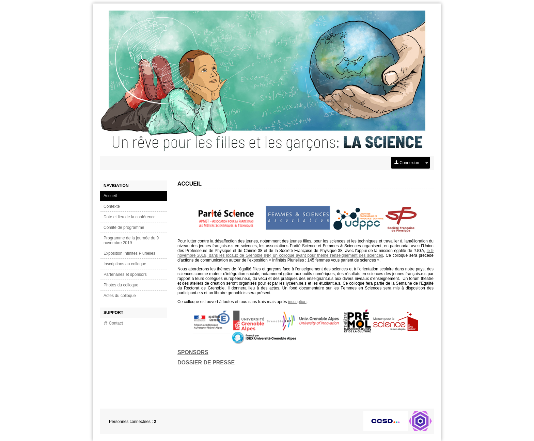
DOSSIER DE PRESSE (206, 362)
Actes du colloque (120, 295)
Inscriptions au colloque (125, 264)
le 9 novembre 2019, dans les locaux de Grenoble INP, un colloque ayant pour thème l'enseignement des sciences (305, 253)
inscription (297, 301)
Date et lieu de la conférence (130, 217)
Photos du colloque (121, 285)
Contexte (112, 206)
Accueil (110, 195)
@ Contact (113, 323)
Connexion (406, 162)
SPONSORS (192, 352)
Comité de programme (124, 227)
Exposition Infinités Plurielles (129, 253)
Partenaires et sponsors (125, 274)
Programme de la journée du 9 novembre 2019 (131, 240)
